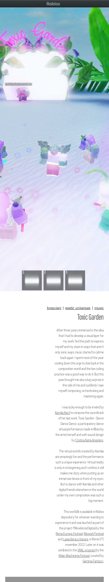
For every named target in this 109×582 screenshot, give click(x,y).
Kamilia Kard (62, 412)
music (99, 308)
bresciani (54, 308)
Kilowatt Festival (94, 533)
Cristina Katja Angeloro (89, 440)
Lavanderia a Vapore (75, 539)
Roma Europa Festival (69, 533)
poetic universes (77, 308)
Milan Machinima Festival (74, 555)
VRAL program (86, 550)
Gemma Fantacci (93, 561)
